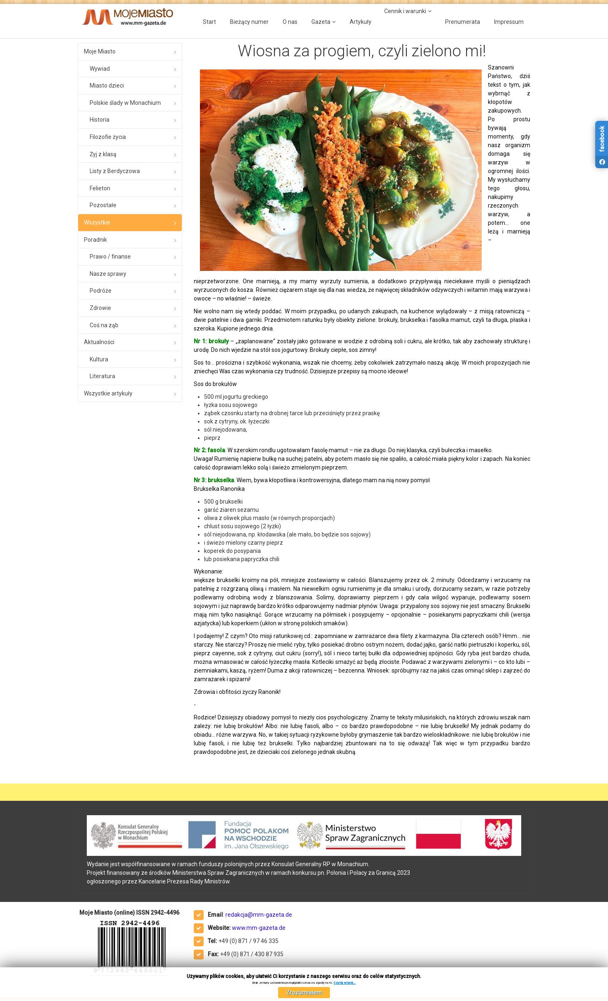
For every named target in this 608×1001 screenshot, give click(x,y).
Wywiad (100, 68)
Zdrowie (100, 308)
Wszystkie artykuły (108, 393)
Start (209, 21)
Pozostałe (103, 205)
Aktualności (99, 342)
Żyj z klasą (103, 154)
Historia (99, 119)
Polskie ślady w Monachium (125, 102)
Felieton (100, 188)
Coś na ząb (104, 325)
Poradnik (95, 239)
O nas (290, 21)
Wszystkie (97, 222)
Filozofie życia (108, 137)
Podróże (100, 290)
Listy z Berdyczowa (115, 171)
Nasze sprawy (108, 273)
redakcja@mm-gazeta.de (258, 914)
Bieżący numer (249, 21)
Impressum (509, 21)
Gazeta (320, 21)
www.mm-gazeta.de (258, 928)
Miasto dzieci (107, 85)
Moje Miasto (100, 51)
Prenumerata (462, 21)
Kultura (99, 359)
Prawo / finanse (110, 256)
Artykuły (360, 21)
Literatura (102, 376)
